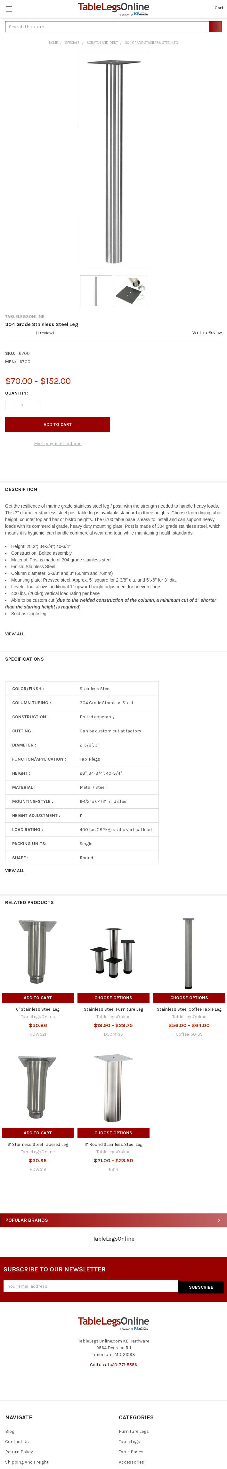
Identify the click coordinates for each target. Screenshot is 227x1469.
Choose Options (113, 997)
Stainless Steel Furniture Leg (113, 1009)
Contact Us (17, 1440)
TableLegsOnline (113, 1238)
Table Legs (129, 1440)
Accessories (131, 1461)
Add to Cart (38, 997)
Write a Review (207, 332)
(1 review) (45, 333)
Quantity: (16, 393)
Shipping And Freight (27, 1461)
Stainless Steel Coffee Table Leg (189, 1009)
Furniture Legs (134, 1430)
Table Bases (131, 1450)
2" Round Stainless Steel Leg (113, 1144)
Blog (9, 1430)
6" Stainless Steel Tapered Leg (37, 1144)
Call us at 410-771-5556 (113, 1363)
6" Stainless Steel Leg (38, 1009)
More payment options (58, 443)
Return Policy (19, 1450)
